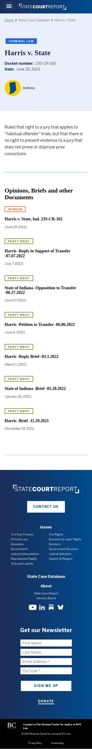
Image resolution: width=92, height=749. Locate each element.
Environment (19, 549)
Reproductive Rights (24, 559)
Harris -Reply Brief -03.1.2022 (31, 356)
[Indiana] (20, 88)
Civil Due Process (22, 534)
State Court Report (46, 593)
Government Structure (63, 549)
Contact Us (46, 507)
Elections (54, 544)
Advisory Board (46, 598)
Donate (46, 701)
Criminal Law (21, 41)
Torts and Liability (22, 564)
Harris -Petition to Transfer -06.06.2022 (40, 324)
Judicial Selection (60, 554)
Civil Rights (56, 534)
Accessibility (57, 743)
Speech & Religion (61, 559)
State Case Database (46, 576)
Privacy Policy (35, 743)
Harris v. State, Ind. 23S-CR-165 (34, 219)
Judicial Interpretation (25, 554)
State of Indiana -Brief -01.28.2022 (35, 388)
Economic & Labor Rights (65, 539)
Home (9, 20)
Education (17, 544)
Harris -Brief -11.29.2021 (27, 420)
